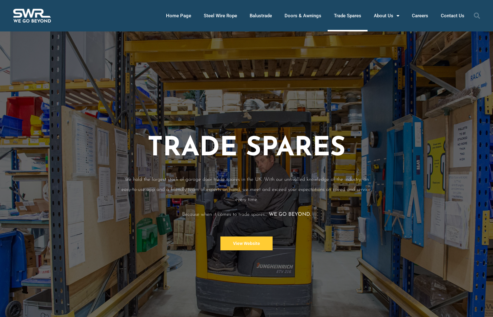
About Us (386, 15)
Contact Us (452, 16)
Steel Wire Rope (220, 16)
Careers (420, 16)
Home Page (178, 16)
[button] (477, 15)
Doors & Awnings (303, 16)
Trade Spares (347, 16)
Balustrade (261, 16)
